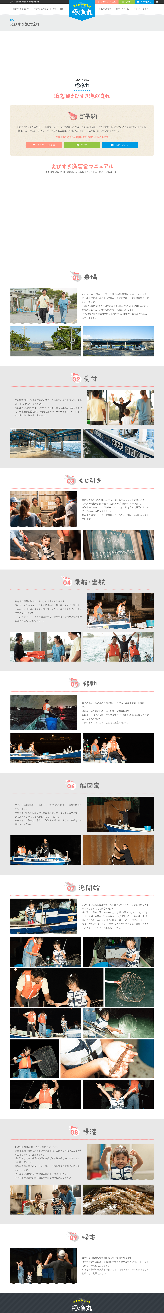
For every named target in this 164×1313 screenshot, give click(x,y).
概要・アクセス (122, 9)
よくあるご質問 (105, 9)
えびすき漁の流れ (41, 9)
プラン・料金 (58, 9)
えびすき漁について (21, 9)
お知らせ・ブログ (141, 9)
